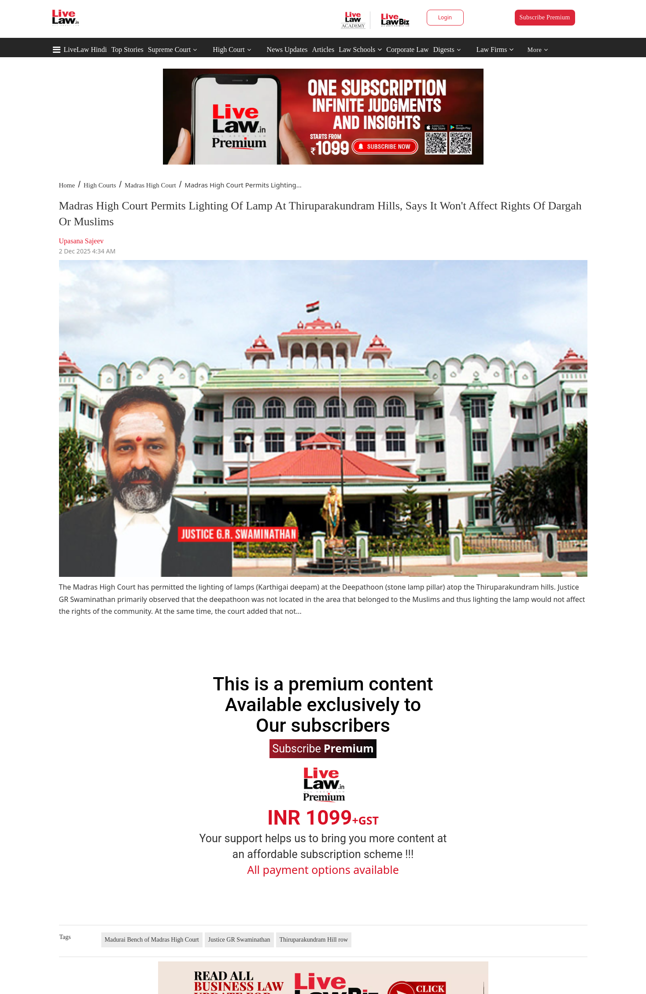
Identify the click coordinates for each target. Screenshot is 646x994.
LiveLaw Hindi (85, 49)
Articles (323, 49)
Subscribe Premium (545, 17)
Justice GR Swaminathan (239, 939)
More (538, 50)
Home (67, 185)
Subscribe (322, 748)
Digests (443, 49)
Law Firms (495, 49)
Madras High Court (150, 185)
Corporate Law (407, 49)
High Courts (100, 185)
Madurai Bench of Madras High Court (152, 939)
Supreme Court (169, 49)
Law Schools (360, 49)
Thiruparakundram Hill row (314, 939)
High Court (228, 49)
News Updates (287, 49)
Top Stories (127, 49)
